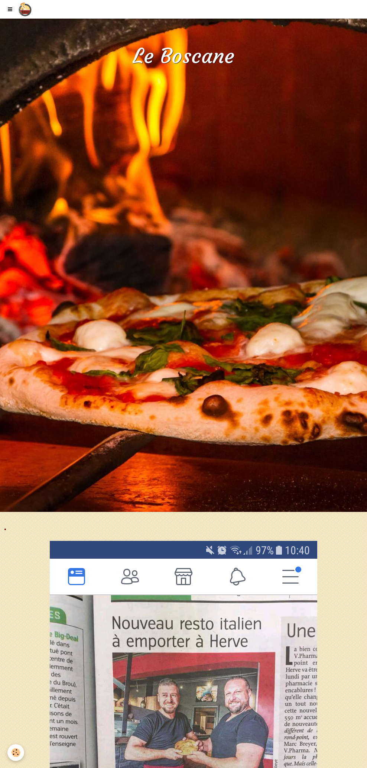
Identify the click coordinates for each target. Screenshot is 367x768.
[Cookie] (15, 752)
